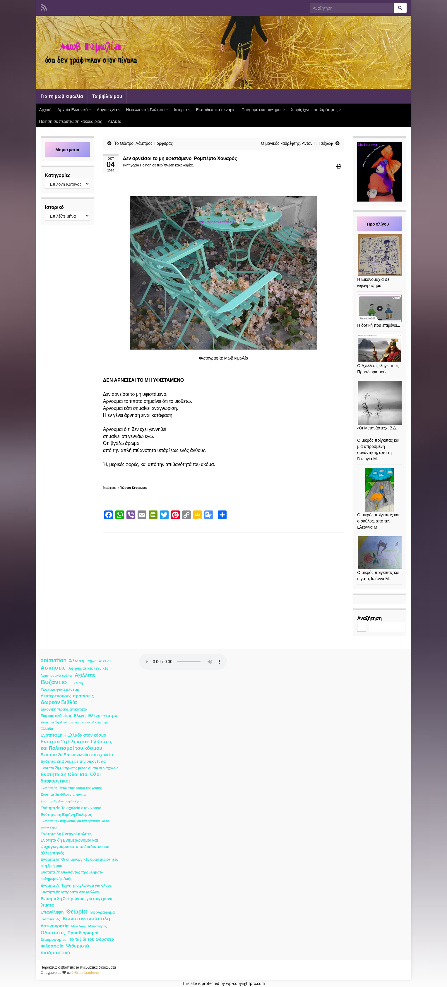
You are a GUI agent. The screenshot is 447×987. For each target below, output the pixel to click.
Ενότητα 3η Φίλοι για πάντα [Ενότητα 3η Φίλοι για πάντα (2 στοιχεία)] (63, 794)
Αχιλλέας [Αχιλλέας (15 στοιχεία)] (85, 675)
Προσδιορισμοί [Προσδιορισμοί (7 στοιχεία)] (83, 932)
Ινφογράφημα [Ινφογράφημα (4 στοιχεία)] (102, 912)
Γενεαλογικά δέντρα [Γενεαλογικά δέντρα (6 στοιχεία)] (60, 689)
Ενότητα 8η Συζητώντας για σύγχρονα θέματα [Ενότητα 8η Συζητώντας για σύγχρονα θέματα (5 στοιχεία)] (77, 901)
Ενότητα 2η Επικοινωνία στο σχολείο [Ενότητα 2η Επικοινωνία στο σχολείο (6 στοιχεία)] (77, 754)
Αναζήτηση (369, 618)
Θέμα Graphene (86, 972)
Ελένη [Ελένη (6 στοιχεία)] (80, 715)
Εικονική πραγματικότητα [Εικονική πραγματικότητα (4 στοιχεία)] (64, 709)
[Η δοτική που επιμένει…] (379, 308)
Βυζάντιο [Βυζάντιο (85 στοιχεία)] (54, 682)
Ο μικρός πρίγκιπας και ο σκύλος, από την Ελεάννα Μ (378, 520)
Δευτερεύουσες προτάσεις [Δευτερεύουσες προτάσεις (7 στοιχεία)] (67, 695)
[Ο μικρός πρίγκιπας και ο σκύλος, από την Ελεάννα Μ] (379, 490)
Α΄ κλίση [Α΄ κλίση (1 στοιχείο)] (105, 661)
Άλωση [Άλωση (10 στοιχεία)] (77, 660)
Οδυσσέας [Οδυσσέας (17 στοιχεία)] (53, 932)
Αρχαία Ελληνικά (74, 109)
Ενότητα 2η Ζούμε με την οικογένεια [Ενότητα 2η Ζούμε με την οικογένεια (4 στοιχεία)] (73, 761)
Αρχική (45, 109)
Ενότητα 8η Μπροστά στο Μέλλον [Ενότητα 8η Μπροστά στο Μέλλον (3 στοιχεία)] (70, 892)
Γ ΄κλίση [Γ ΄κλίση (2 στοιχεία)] (76, 683)
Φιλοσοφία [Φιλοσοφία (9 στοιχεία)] (52, 945)
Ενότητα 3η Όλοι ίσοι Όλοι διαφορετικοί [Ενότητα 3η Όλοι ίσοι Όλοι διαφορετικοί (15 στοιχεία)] (71, 777)
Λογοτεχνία (108, 109)
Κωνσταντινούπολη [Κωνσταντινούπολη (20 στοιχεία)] (86, 918)
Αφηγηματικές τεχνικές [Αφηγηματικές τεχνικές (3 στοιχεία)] (88, 668)
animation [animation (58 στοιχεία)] (53, 660)
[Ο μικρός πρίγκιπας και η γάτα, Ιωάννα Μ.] (379, 552)
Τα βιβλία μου (107, 96)
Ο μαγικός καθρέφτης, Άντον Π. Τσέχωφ (297, 143)
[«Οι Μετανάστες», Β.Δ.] (379, 403)
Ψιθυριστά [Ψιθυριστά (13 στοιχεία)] (77, 945)
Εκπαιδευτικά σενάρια (216, 109)
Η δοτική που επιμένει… (378, 325)
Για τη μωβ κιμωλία (62, 96)
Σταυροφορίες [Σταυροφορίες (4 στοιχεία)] (53, 939)
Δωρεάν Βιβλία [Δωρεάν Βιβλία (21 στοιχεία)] (59, 702)
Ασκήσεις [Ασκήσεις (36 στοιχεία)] (53, 667)
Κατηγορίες (58, 175)
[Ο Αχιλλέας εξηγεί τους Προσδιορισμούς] (379, 348)
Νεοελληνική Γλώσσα (147, 109)
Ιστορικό (54, 207)
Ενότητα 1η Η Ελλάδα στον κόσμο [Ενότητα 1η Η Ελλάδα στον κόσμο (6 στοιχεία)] (74, 734)
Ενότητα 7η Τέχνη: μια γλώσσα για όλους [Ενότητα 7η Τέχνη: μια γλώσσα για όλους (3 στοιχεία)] (76, 885)
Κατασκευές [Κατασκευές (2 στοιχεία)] (50, 919)
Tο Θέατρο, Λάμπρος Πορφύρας (143, 143)
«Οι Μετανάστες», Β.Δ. (377, 427)
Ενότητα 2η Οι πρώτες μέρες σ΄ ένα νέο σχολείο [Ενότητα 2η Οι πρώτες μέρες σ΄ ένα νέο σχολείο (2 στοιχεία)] (80, 768)
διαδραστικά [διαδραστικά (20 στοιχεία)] (56, 952)
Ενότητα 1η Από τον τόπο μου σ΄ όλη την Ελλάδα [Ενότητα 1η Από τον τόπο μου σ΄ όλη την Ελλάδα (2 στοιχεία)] (74, 725)
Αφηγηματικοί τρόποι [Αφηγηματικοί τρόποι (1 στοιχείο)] (56, 675)
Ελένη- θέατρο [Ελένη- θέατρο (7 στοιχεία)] (102, 715)
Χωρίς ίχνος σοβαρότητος (315, 109)
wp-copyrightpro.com (245, 983)
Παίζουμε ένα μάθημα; (263, 109)
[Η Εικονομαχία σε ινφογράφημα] (379, 255)
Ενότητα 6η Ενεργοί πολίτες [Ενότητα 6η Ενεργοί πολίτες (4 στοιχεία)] (66, 833)
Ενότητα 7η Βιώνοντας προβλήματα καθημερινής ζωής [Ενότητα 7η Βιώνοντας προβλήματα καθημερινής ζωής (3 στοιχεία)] (72, 875)
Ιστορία (182, 109)
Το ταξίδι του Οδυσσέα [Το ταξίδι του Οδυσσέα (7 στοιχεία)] (91, 939)
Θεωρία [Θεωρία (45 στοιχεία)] (76, 911)
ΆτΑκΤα (114, 121)
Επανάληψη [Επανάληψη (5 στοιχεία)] (52, 911)
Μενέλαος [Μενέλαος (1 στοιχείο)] (78, 926)
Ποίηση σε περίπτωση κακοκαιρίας (70, 121)
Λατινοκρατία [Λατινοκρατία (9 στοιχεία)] (55, 925)
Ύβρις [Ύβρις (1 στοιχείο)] (91, 661)
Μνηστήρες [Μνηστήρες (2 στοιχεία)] (97, 926)
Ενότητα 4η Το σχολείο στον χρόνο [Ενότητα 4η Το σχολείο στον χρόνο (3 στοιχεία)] (71, 808)
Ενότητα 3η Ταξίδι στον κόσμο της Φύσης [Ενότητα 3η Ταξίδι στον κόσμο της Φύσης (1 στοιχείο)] (71, 788)
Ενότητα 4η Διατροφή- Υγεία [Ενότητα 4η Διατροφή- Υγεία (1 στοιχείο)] (62, 801)
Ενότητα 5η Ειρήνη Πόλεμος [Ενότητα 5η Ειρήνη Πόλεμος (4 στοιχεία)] (66, 814)
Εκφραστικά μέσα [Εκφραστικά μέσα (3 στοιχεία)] (56, 715)
